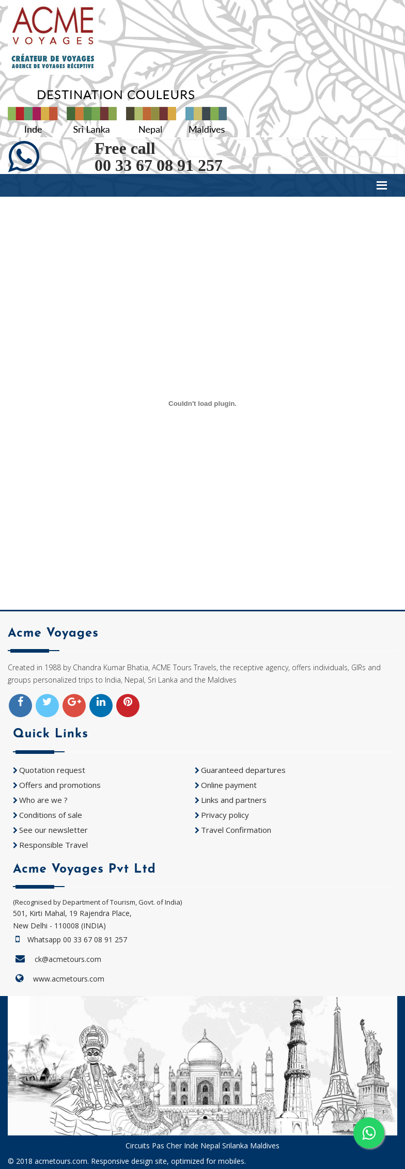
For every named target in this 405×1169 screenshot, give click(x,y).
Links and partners (234, 800)
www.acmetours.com (68, 979)
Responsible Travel (53, 845)
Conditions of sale (50, 815)
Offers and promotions (60, 785)
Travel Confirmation (236, 830)
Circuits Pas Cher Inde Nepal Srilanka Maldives (202, 1145)
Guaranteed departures (243, 770)
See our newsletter (53, 830)
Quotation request (52, 770)
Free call (125, 148)
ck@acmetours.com (68, 959)
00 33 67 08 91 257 (159, 165)
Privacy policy (225, 815)
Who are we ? (43, 800)
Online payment (229, 785)
